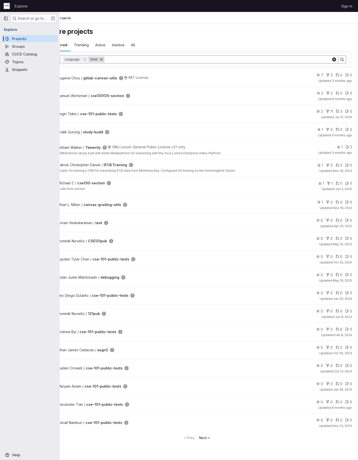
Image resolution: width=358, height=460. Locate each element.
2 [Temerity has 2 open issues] (349, 147)
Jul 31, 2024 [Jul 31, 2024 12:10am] (343, 117)
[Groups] (30, 46)
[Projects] (30, 38)
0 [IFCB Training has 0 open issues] (348, 165)
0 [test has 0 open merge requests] (339, 220)
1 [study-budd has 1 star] (320, 129)
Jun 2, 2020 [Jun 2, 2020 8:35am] (343, 189)
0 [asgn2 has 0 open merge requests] (339, 347)
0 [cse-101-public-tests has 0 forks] (329, 257)
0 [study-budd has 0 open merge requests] (339, 129)
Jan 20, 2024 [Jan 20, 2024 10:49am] (342, 299)
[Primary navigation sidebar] (6, 18)
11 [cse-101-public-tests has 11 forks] (329, 111)
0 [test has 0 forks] (329, 220)
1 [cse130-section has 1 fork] (330, 183)
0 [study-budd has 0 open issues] (348, 129)
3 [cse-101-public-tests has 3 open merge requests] (339, 111)
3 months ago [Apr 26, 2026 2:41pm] (342, 152)
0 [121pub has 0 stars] (319, 311)
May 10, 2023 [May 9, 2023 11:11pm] (342, 244)
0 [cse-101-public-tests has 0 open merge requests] (339, 257)
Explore (21, 6)
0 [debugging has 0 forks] (329, 275)
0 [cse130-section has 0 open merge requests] (339, 183)
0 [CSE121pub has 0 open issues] (348, 238)
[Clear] (334, 59)
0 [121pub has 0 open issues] (348, 311)
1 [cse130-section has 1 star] (321, 183)
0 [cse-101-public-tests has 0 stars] (319, 257)
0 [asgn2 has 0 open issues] (348, 347)
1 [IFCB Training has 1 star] (320, 165)
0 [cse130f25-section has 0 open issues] (348, 93)
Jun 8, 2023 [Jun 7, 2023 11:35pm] (343, 317)
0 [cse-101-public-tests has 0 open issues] (348, 111)
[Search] (229, 59)
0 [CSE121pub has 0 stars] (319, 238)
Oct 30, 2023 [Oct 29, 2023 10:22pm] (342, 353)
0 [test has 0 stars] (319, 220)
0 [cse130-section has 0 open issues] (348, 183)
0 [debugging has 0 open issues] (348, 275)
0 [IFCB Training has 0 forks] (329, 165)
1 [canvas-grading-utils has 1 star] (320, 202)
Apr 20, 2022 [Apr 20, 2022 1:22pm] (343, 226)
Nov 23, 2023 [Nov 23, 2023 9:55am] (342, 426)
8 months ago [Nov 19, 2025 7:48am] (342, 99)
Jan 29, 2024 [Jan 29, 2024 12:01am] (342, 389)
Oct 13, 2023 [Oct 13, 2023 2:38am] (343, 371)
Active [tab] (124, 45)
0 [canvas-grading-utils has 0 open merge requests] (339, 202)
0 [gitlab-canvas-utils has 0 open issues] (348, 75)
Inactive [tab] (142, 45)
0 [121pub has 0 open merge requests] (339, 311)
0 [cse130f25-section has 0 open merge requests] (339, 93)
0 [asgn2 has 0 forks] (329, 347)
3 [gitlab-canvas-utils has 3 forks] (329, 75)
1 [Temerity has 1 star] (340, 147)
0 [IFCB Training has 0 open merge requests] (339, 165)
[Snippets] (30, 69)
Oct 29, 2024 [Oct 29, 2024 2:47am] (342, 262)
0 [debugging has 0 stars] (319, 275)
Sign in (346, 6)
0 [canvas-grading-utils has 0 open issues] (348, 202)
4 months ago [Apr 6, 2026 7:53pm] (342, 135)
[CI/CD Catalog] (30, 54)
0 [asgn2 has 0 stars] (319, 347)
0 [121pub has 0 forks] (329, 311)
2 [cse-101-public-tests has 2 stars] (319, 111)
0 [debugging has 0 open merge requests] (339, 275)
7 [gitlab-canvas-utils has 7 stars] (319, 75)
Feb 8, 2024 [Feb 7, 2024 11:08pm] (343, 335)
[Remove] (125, 59)
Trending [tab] (105, 45)
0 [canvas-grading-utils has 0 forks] (329, 202)
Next (217, 438)
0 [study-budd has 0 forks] (329, 129)
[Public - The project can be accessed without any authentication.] (145, 78)
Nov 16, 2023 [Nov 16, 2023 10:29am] (342, 171)
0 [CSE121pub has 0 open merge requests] (339, 238)
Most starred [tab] (80, 45)
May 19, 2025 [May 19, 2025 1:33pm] (342, 280)
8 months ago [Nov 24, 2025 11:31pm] (342, 407)
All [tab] (157, 45)
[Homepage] (7, 6)
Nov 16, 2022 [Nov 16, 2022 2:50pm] (342, 208)
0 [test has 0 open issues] (348, 220)
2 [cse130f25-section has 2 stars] (320, 93)
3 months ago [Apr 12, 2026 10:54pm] (342, 81)
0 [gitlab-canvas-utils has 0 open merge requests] (339, 75)
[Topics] (30, 61)
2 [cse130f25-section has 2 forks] (329, 93)
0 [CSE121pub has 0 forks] (329, 238)
